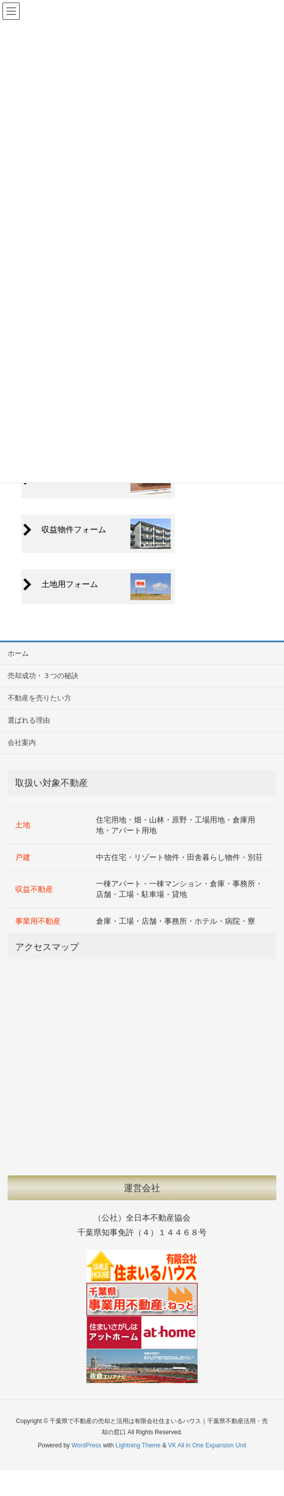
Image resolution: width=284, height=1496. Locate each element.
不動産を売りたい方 (39, 698)
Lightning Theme (138, 1445)
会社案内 (22, 742)
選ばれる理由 (29, 720)
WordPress (86, 1445)
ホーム (18, 653)
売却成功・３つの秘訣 (43, 676)
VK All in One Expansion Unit (207, 1445)
